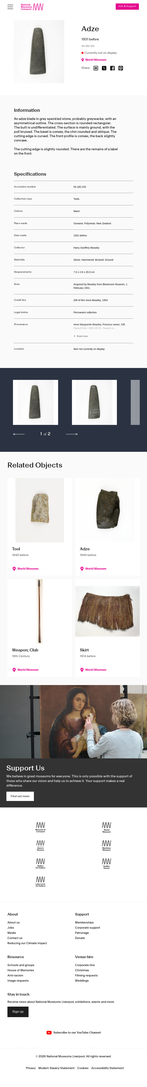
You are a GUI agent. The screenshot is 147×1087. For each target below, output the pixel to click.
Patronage (82, 932)
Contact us (14, 938)
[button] (35, 404)
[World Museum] (107, 827)
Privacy (31, 1068)
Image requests (18, 980)
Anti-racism (15, 975)
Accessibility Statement (107, 1068)
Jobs (10, 927)
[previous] (19, 434)
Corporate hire (85, 965)
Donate (80, 938)
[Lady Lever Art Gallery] (40, 882)
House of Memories (20, 970)
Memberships (84, 922)
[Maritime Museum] (107, 846)
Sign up (18, 1012)
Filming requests (86, 975)
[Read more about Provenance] (103, 331)
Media (11, 932)
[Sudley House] (107, 864)
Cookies (83, 1068)
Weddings (82, 980)
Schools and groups (20, 965)
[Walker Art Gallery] (40, 864)
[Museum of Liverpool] (40, 827)
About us (13, 922)
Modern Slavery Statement (56, 1068)
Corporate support (87, 927)
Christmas (82, 970)
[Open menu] (10, 7)
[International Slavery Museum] (40, 846)
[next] (72, 434)
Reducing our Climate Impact (27, 943)
